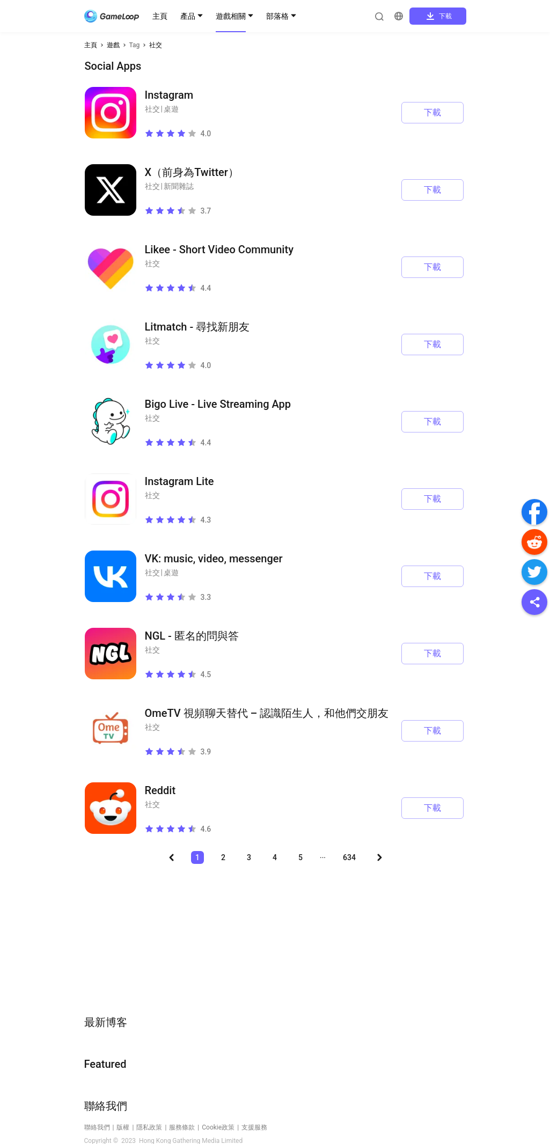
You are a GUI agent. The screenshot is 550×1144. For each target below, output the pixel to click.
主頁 (159, 16)
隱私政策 (149, 1127)
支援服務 (254, 1127)
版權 (122, 1127)
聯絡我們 (97, 1127)
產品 (187, 16)
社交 (155, 45)
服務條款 (182, 1127)
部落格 (277, 16)
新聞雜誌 (179, 186)
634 (349, 857)
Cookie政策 (218, 1127)
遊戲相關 (231, 16)
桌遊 (171, 109)
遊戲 (113, 45)
